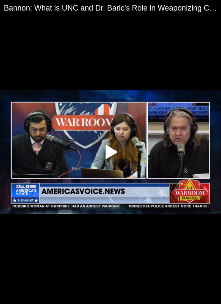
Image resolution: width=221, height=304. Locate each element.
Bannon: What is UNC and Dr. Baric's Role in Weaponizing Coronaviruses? (112, 8)
